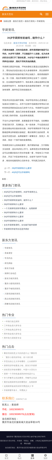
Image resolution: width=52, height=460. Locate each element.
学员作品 (8, 258)
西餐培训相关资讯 (12, 304)
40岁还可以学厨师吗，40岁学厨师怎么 (20, 192)
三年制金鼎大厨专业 (12, 325)
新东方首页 (18, 21)
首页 (6, 458)
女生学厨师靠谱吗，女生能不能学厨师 (20, 225)
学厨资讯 (41, 21)
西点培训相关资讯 (12, 299)
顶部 (45, 456)
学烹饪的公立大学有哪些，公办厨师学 (20, 361)
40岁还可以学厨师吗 (21, 172)
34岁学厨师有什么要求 (14, 217)
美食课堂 (8, 253)
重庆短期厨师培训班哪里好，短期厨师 (20, 382)
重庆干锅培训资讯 (12, 288)
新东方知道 (9, 268)
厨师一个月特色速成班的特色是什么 (19, 374)
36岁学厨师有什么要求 (14, 212)
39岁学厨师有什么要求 (22, 168)
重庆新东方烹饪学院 (7, 441)
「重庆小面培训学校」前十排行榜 (18, 357)
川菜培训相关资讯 (12, 294)
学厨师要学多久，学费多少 (15, 390)
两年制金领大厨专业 (12, 334)
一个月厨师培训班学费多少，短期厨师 (20, 208)
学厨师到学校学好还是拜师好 (16, 229)
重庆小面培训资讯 (12, 283)
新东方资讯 (30, 21)
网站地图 (27, 443)
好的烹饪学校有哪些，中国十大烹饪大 (20, 370)
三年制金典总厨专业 (12, 330)
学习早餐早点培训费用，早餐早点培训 (20, 378)
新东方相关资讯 (11, 278)
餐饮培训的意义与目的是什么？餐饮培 (20, 353)
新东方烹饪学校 (20, 43)
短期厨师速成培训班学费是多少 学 (19, 386)
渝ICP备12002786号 (37, 437)
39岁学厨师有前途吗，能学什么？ (18, 200)
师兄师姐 (8, 263)
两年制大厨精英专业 (12, 338)
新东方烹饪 (7, 14)
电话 (19, 456)
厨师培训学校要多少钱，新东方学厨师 (20, 365)
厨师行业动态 (10, 273)
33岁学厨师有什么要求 (14, 221)
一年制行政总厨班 (11, 321)
